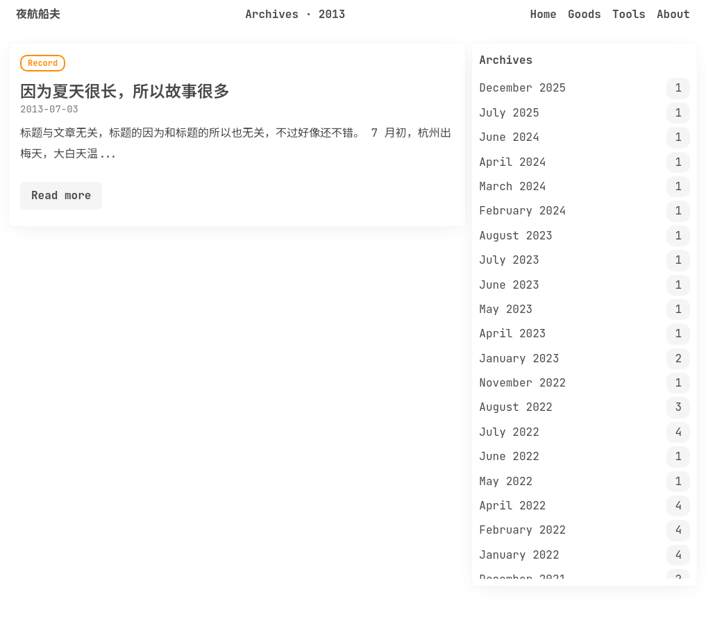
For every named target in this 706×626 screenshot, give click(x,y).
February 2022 (522, 530)
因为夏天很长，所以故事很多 (124, 91)
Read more (61, 195)
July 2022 (509, 432)
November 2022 (522, 382)
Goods (584, 14)
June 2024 (509, 137)
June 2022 (509, 456)
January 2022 (519, 555)
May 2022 (505, 481)
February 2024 (522, 210)
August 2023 (516, 235)
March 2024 (512, 186)
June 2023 (509, 285)
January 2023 (519, 358)
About (673, 14)
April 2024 (512, 162)
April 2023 (512, 333)
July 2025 (509, 112)
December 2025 (522, 88)
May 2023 (505, 309)
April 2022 (512, 505)
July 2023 (509, 260)
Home (543, 14)
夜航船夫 (38, 14)
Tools (629, 14)
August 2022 (516, 407)
